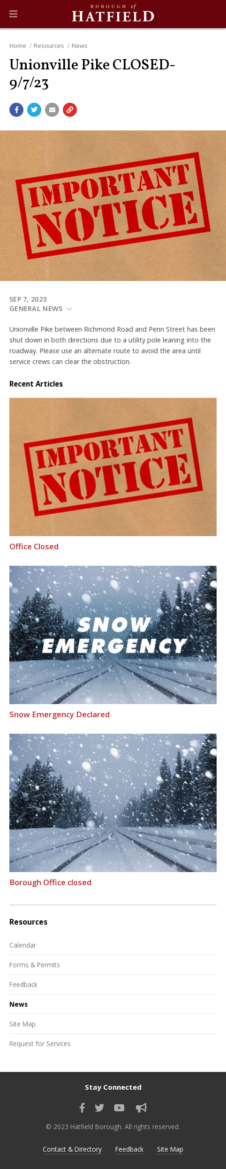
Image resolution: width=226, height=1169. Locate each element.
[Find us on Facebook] (82, 1108)
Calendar (22, 945)
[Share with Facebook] (16, 110)
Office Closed (34, 546)
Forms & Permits (34, 964)
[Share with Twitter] (34, 110)
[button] (13, 14)
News (80, 45)
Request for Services (40, 1043)
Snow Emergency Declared (59, 714)
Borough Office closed (50, 882)
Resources (49, 45)
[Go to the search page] (211, 14)
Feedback (23, 984)
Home (17, 45)
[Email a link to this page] (52, 110)
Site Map (22, 1023)
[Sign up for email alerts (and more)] (141, 1108)
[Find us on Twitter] (100, 1108)
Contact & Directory (72, 1149)
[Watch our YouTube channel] (119, 1108)
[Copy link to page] (70, 110)
